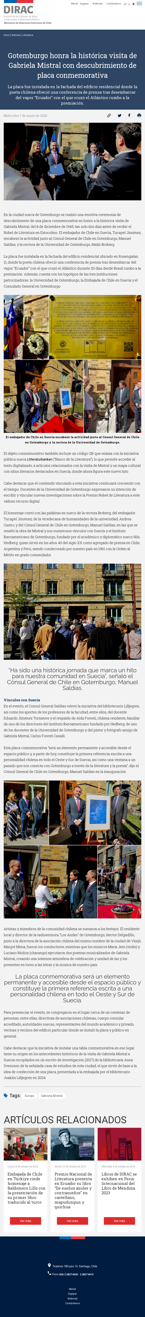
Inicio (7, 35)
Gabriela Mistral (52, 1096)
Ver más (25, 1221)
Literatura (28, 35)
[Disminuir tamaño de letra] (130, 3)
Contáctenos (113, 3)
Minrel (74, 3)
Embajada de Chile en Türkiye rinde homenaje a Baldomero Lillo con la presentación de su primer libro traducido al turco (27, 1188)
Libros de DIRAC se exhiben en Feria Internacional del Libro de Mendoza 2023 (119, 1183)
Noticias (16, 35)
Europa (29, 1096)
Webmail (98, 3)
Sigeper (84, 3)
